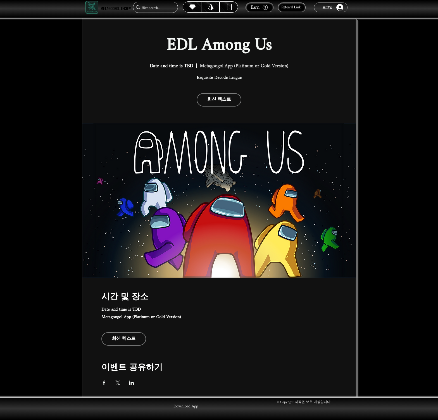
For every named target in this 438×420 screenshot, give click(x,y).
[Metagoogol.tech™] (92, 7)
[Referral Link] (292, 7)
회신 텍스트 (219, 99)
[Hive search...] (154, 8)
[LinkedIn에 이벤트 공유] (131, 383)
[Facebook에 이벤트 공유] (104, 383)
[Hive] (192, 7)
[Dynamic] (229, 7)
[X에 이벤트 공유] (117, 383)
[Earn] (259, 7)
